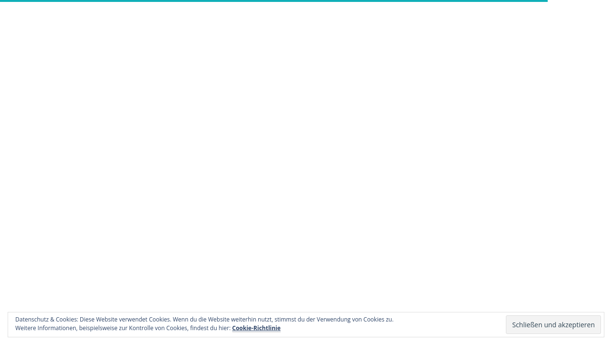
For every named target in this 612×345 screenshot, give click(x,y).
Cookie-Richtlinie (256, 328)
